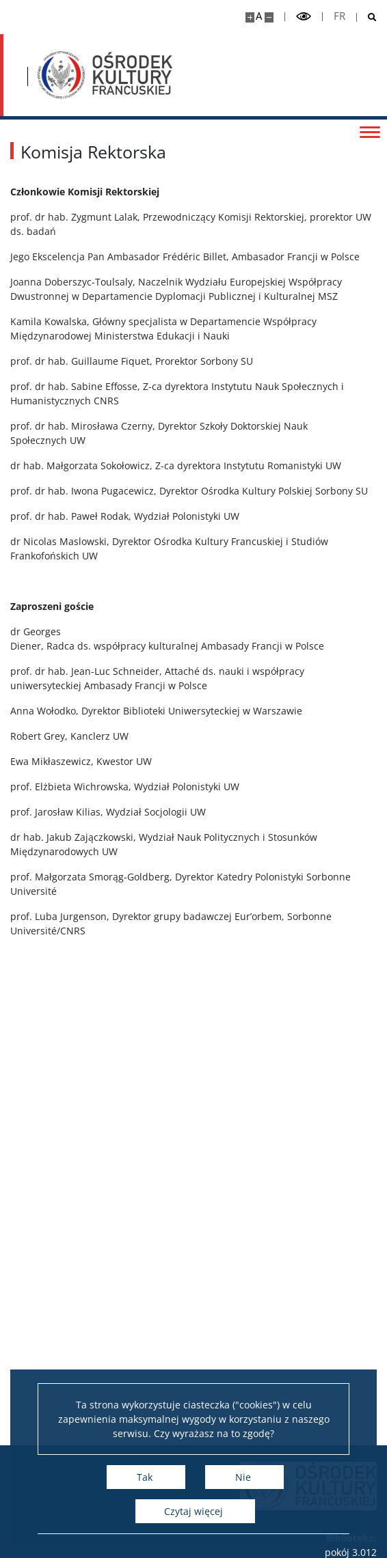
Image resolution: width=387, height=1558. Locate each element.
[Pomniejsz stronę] (269, 17)
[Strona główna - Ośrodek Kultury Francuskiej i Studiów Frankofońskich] (105, 75)
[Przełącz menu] (370, 131)
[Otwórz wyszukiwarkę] (367, 17)
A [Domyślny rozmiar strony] (259, 16)
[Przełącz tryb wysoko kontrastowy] (303, 16)
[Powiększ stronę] (249, 17)
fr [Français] (339, 16)
